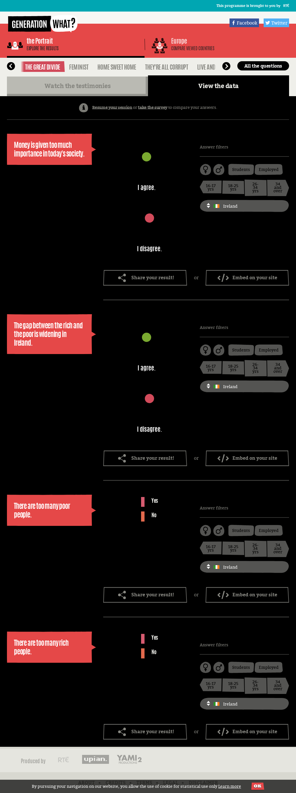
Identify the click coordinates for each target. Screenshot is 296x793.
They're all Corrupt (166, 67)
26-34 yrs (255, 187)
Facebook (247, 23)
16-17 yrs (211, 187)
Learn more (229, 786)
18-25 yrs (233, 187)
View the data (218, 85)
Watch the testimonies (77, 85)
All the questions (263, 65)
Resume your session (112, 107)
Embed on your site (254, 277)
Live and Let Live (214, 67)
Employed (269, 169)
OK (257, 786)
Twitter (279, 23)
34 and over (277, 187)
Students (241, 169)
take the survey (152, 107)
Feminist (78, 67)
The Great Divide (42, 67)
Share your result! (152, 277)
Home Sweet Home (116, 67)
